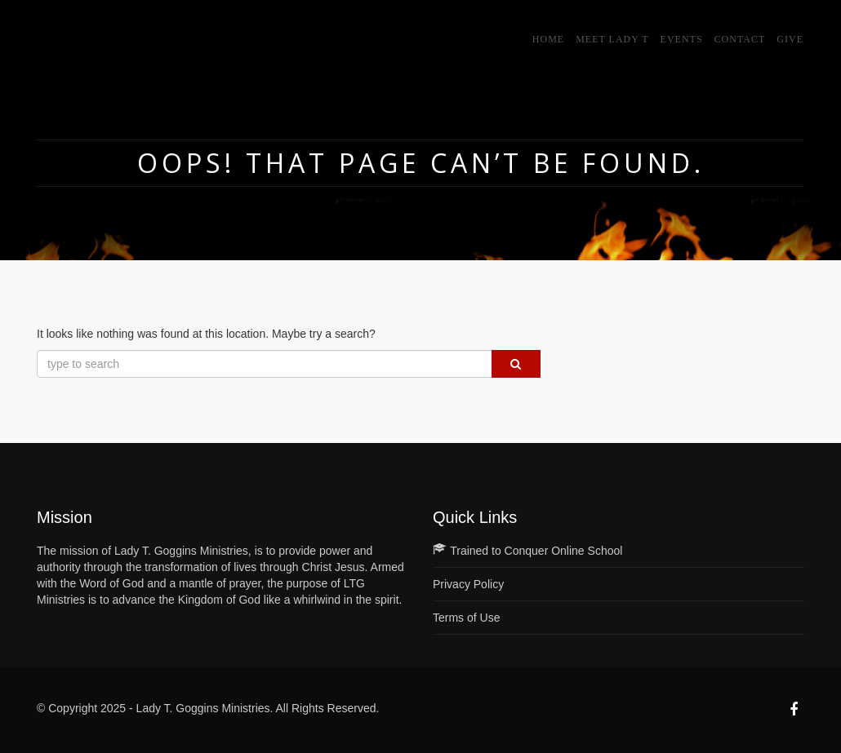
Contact (740, 39)
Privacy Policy (468, 584)
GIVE (789, 39)
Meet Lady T (612, 39)
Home (548, 39)
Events (682, 39)
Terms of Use (466, 617)
